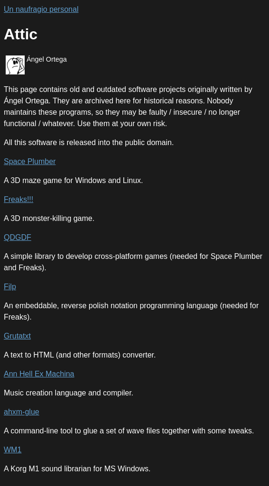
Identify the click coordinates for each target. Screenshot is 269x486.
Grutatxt (17, 336)
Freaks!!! (18, 199)
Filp (10, 287)
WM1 (12, 450)
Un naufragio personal (41, 9)
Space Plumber (30, 161)
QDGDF (17, 237)
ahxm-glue (21, 412)
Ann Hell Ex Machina (39, 374)
